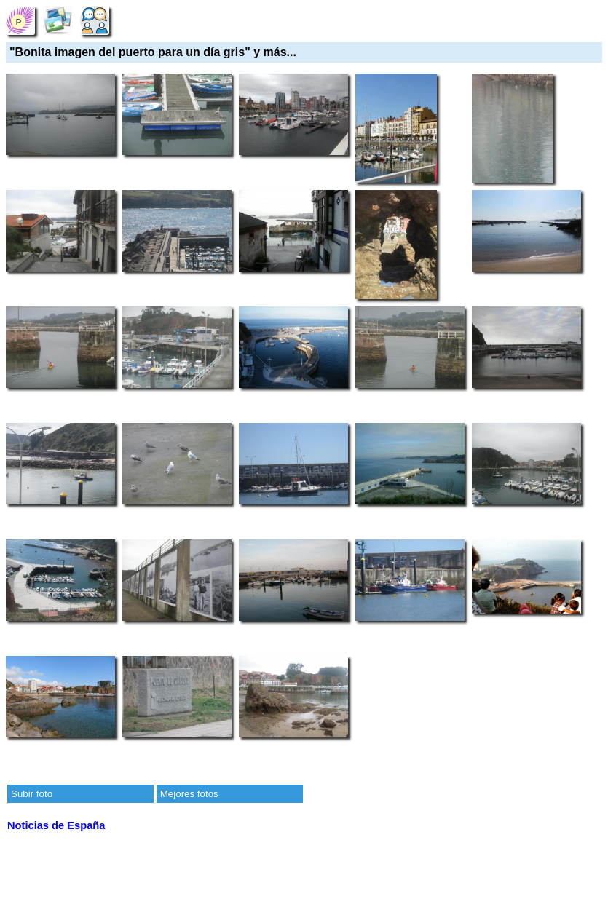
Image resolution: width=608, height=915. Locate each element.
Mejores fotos (189, 793)
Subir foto (31, 793)
